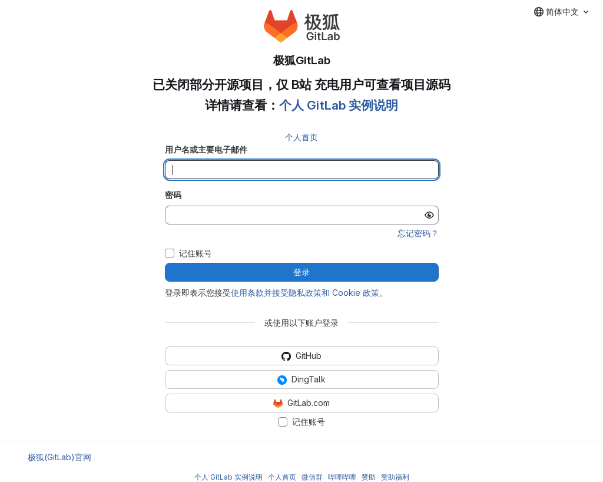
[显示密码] (429, 215)
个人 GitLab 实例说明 (338, 105)
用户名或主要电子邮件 (206, 149)
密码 (173, 195)
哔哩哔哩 (342, 477)
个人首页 (301, 137)
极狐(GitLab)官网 (59, 457)
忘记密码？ (418, 233)
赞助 (369, 477)
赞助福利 (395, 477)
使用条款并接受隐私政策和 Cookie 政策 (305, 293)
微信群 (312, 477)
